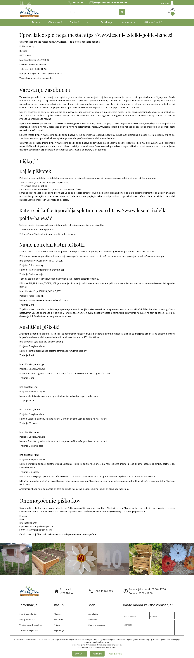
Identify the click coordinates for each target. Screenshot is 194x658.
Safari (22, 529)
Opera (22, 526)
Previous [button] (184, 579)
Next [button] (189, 579)
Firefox (22, 519)
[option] (16, 559)
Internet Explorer (28, 522)
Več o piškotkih (115, 653)
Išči (122, 12)
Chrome (23, 516)
